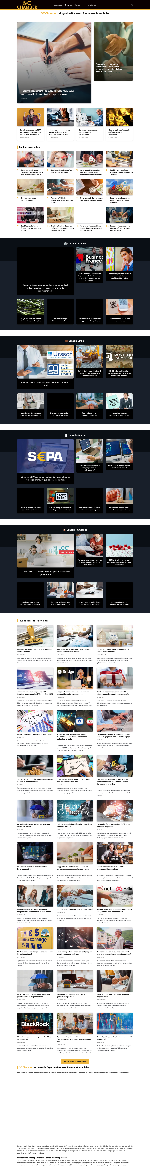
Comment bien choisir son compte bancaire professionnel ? (88, 96)
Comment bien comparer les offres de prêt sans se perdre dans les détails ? (120, 192)
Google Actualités (83, 1150)
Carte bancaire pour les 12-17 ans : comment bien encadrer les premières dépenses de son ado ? (30, 96)
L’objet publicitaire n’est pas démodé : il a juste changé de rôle (30, 283)
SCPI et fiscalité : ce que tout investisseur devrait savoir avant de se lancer (119, 526)
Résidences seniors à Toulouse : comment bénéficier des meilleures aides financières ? (114, 917)
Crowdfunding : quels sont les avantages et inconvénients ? (60, 473)
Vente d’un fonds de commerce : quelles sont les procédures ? (114, 959)
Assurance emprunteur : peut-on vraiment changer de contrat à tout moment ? (90, 526)
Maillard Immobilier (73, 1154)
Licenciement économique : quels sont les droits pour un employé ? (31, 378)
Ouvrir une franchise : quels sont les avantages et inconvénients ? (110, 832)
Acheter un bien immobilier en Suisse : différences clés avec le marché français (91, 192)
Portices (51, 1154)
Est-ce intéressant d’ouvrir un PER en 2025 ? (34, 698)
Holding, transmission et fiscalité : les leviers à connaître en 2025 (74, 789)
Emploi (68, 5)
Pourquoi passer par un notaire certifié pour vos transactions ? (34, 614)
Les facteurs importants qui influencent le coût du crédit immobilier (113, 614)
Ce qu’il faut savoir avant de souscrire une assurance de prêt (33, 789)
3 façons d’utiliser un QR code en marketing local (119, 283)
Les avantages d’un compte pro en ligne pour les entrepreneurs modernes (74, 917)
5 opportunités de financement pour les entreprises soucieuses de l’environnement (73, 832)
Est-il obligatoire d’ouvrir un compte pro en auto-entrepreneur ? (90, 431)
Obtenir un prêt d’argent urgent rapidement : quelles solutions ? (91, 163)
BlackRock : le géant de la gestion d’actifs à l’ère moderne (34, 1002)
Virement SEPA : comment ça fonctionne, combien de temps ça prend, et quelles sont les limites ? (45, 442)
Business (58, 5)
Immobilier (91, 5)
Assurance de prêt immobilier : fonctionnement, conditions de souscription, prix (74, 1003)
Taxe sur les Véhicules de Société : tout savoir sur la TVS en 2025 (62, 164)
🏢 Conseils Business (75, 207)
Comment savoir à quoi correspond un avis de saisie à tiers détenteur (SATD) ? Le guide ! (32, 136)
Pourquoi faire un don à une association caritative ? (31, 473)
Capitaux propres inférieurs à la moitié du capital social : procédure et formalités (119, 239)
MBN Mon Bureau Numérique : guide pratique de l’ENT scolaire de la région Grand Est (119, 337)
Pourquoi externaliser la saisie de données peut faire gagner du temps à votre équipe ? (114, 699)
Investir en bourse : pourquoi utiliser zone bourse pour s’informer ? (89, 473)
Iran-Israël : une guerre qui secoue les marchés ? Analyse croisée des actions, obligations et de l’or (72, 700)
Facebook (69, 1150)
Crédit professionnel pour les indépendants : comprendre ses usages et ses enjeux (62, 192)
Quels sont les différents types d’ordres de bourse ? (119, 430)
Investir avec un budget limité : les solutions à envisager (90, 567)
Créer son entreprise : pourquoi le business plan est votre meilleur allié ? (73, 744)
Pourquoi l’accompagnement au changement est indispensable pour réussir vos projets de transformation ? (45, 252)
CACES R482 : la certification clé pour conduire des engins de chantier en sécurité (90, 337)
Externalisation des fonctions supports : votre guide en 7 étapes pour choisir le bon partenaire (90, 283)
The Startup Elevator (41, 1154)
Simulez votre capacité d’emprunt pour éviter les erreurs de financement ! (35, 744)
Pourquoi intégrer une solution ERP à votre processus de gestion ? (113, 789)
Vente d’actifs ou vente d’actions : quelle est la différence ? (115, 1002)
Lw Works (29, 1154)
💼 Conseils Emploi (75, 304)
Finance (79, 5)
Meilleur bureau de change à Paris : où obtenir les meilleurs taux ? (35, 917)
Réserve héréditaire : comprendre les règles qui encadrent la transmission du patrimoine (47, 53)
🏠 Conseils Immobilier (75, 493)
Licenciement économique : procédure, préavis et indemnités (60, 378)
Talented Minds (60, 1154)
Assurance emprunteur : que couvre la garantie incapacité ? (72, 959)
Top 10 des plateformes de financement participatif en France (31, 192)
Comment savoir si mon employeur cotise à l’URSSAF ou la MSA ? (45, 348)
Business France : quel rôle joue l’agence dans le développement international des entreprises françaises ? (90, 240)
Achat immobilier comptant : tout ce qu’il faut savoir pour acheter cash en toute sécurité (91, 136)
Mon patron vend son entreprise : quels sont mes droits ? (119, 378)
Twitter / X (61, 1150)
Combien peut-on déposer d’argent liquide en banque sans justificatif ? (121, 136)
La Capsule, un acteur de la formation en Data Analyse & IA (33, 832)
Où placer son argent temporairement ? (28, 163)
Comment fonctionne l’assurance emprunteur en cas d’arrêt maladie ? (119, 567)
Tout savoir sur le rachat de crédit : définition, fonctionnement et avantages (74, 614)
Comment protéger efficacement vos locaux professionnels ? (60, 283)
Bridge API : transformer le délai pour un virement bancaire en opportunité (73, 657)
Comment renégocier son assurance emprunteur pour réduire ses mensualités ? (60, 567)
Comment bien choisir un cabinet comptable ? (75, 873)
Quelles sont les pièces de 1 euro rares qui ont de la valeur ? (62, 135)
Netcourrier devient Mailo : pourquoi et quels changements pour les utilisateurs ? (114, 874)
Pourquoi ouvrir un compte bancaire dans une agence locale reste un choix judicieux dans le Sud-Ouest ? (109, 52)
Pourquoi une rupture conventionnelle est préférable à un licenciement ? (89, 378)
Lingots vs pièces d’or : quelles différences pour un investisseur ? (119, 96)
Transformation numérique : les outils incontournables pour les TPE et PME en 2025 (35, 657)
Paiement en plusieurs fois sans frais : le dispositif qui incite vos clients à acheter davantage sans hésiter (112, 745)
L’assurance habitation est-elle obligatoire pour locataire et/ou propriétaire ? (33, 959)
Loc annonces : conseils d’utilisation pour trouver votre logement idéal (45, 537)
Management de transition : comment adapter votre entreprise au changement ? (34, 874)
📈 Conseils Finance (75, 399)
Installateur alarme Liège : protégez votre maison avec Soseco (30, 567)
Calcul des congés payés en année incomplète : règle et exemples (120, 164)
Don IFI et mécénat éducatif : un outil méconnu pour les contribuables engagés (113, 657)
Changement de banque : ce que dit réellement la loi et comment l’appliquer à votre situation (59, 96)
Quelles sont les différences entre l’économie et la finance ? (119, 473)
